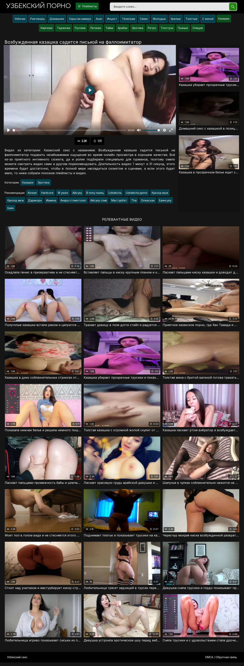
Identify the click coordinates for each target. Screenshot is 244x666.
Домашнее (57, 20)
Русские (80, 29)
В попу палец (95, 194)
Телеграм (128, 20)
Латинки (95, 29)
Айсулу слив (98, 202)
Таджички (63, 29)
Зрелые (176, 20)
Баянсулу (165, 202)
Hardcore (47, 194)
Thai (134, 202)
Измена (51, 202)
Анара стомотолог (73, 202)
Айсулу (77, 194)
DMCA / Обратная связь (221, 660)
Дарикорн (35, 202)
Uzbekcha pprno (136, 194)
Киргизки (46, 29)
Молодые (159, 20)
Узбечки (20, 20)
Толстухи (167, 29)
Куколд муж (160, 194)
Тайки (109, 29)
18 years (63, 194)
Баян (10, 210)
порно (40, 6)
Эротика (137, 29)
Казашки (223, 20)
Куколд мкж (15, 202)
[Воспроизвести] (9, 132)
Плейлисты (93, 6)
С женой (208, 20)
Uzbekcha (114, 194)
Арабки (122, 29)
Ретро (152, 29)
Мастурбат (119, 202)
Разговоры (37, 20)
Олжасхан (148, 202)
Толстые (191, 20)
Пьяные (183, 29)
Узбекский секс (17, 660)
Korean (32, 194)
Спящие (198, 29)
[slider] (69, 132)
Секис (144, 20)
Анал (99, 20)
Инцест (112, 20)
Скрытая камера (80, 20)
